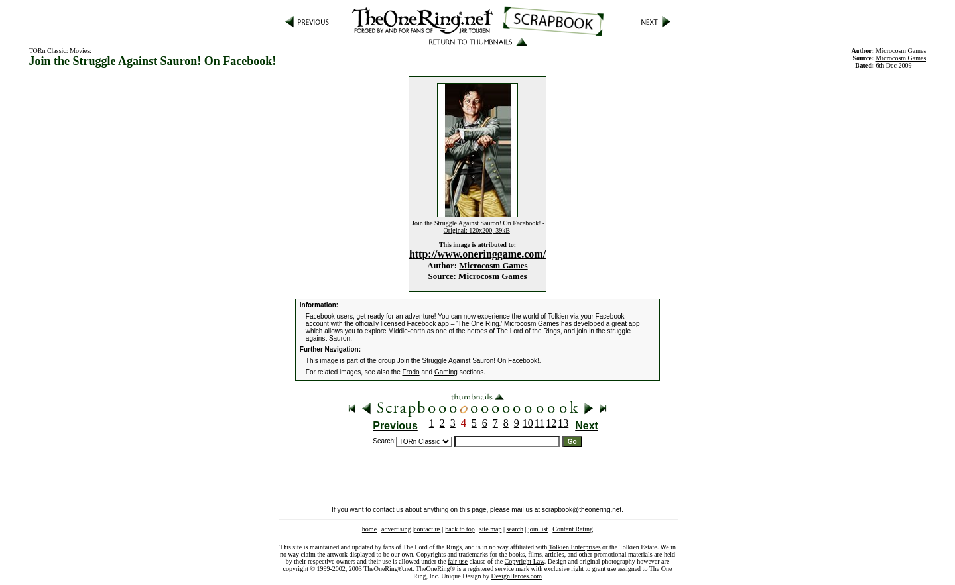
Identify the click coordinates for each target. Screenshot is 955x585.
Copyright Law (524, 561)
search (514, 529)
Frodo (411, 372)
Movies (80, 50)
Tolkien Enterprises (575, 547)
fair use (458, 561)
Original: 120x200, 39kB (477, 230)
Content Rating (572, 529)
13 (563, 423)
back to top (459, 529)
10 (528, 423)
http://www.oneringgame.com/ (477, 254)
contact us (427, 529)
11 (539, 423)
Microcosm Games (493, 265)
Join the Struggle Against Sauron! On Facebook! (468, 360)
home (369, 529)
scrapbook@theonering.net (581, 509)
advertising (396, 529)
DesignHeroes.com (516, 576)
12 (551, 423)
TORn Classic (47, 50)
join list (538, 529)
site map (490, 529)
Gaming (446, 372)
